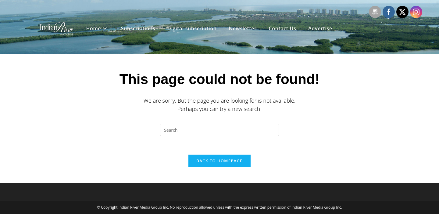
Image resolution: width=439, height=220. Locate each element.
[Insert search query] (219, 130)
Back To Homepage (219, 160)
